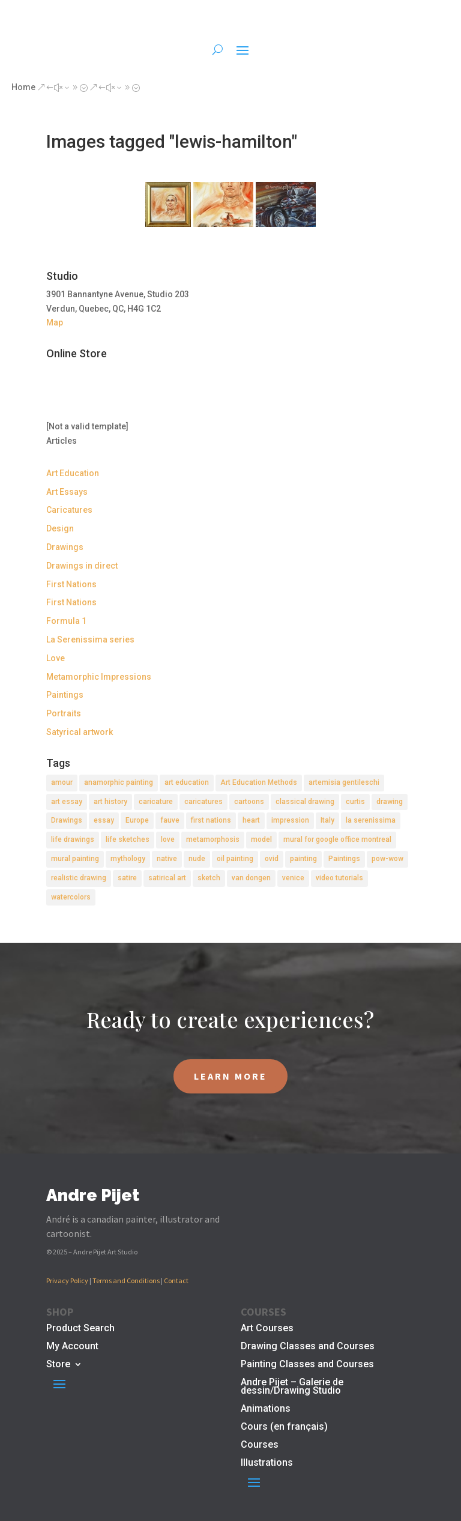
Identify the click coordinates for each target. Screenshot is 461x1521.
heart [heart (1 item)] (251, 820)
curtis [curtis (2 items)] (355, 801)
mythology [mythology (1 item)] (127, 858)
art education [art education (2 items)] (186, 782)
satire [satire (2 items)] (127, 878)
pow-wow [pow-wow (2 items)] (387, 858)
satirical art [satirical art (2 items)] (167, 878)
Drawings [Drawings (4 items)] (66, 820)
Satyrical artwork (79, 732)
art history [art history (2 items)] (110, 801)
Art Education (72, 473)
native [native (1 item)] (167, 858)
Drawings (64, 547)
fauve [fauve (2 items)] (169, 820)
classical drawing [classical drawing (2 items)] (305, 801)
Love (55, 658)
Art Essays (67, 492)
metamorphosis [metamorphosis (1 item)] (213, 839)
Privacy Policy (67, 1280)
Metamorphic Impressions (98, 677)
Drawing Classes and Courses (308, 1347)
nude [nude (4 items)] (196, 858)
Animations (266, 1409)
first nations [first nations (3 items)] (211, 820)
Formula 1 (66, 621)
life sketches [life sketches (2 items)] (127, 839)
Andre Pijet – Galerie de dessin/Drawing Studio (292, 1387)
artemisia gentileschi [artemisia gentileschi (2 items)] (344, 782)
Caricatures (69, 510)
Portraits (63, 713)
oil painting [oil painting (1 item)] (235, 858)
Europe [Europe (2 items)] (137, 820)
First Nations (71, 584)
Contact (176, 1280)
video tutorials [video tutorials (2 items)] (339, 878)
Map (54, 322)
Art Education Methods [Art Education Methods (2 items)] (258, 782)
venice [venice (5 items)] (293, 878)
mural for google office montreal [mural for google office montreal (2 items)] (337, 839)
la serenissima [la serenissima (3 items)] (371, 820)
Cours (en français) (284, 1427)
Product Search (80, 1329)
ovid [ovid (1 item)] (272, 858)
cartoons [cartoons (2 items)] (249, 801)
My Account (72, 1347)
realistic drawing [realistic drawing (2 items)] (78, 878)
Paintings (64, 695)
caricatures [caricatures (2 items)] (203, 801)
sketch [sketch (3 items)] (208, 878)
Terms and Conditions (126, 1280)
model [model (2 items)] (261, 839)
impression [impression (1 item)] (290, 820)
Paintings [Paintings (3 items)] (344, 858)
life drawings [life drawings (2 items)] (72, 839)
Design (60, 528)
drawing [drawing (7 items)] (389, 801)
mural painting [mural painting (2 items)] (75, 858)
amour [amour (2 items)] (62, 782)
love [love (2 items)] (168, 839)
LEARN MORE (230, 1076)
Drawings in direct (82, 565)
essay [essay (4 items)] (104, 820)
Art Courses (267, 1329)
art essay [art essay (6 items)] (66, 801)
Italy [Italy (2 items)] (327, 820)
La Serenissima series (90, 639)
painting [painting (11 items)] (303, 858)
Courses (260, 1445)
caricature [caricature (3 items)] (156, 801)
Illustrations (267, 1463)
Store (58, 1365)
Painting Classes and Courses (307, 1365)
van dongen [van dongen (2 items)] (251, 878)
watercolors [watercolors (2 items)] (71, 897)
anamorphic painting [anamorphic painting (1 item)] (118, 782)
